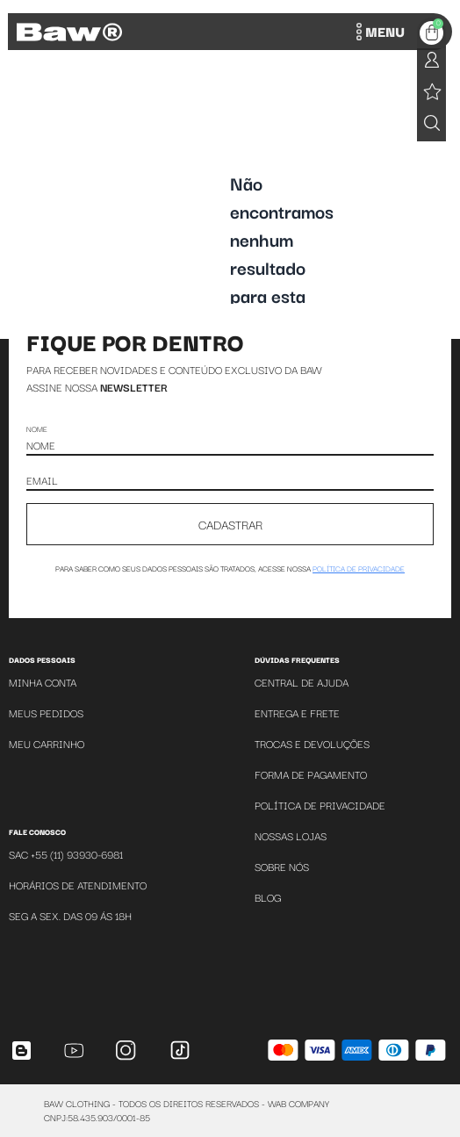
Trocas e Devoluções (312, 743)
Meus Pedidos (46, 712)
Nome (36, 428)
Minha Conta (42, 681)
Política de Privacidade (320, 804)
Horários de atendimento (78, 884)
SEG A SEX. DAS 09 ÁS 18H (70, 915)
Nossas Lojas (291, 835)
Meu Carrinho (46, 743)
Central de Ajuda (302, 681)
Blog (268, 897)
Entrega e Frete (297, 712)
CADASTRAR (230, 524)
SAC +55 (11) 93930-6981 (66, 854)
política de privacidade (359, 568)
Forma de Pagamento (311, 774)
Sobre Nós (282, 866)
